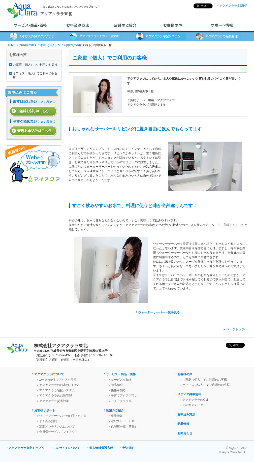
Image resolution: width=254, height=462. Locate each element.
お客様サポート (44, 410)
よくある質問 (48, 421)
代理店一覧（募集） (124, 426)
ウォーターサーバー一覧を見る (159, 312)
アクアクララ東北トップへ (26, 448)
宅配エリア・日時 (123, 421)
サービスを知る (121, 379)
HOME (11, 45)
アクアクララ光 (121, 401)
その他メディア (192, 405)
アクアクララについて (49, 374)
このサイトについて (66, 448)
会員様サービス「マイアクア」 (60, 431)
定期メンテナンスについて (57, 426)
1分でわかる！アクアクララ (58, 379)
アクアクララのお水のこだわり (60, 385)
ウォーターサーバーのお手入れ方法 (63, 416)
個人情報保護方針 (101, 448)
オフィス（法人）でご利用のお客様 (35, 75)
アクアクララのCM (195, 399)
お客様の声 (26, 45)
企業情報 (117, 416)
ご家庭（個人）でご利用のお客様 (59, 45)
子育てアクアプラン (124, 395)
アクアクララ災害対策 (54, 401)
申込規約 (128, 448)
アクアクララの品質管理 (55, 395)
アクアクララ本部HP (233, 5)
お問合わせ (184, 433)
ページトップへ (236, 329)
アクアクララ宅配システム (57, 390)
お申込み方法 (186, 414)
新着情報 (183, 424)
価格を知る (118, 390)
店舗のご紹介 (115, 410)
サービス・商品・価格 (121, 374)
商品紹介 (117, 385)
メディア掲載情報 (189, 394)
